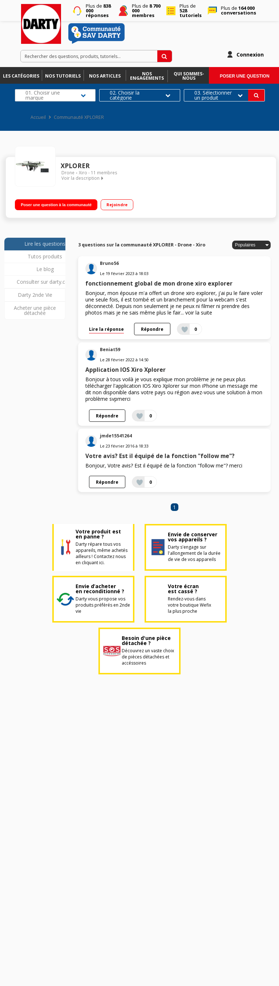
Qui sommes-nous (189, 76)
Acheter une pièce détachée (35, 310)
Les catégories (21, 76)
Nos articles (105, 76)
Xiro (83, 172)
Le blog (45, 269)
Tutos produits (45, 256)
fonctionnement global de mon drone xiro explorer (158, 283)
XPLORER (75, 166)
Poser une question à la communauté (56, 205)
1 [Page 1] (174, 507)
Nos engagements (147, 76)
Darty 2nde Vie (35, 294)
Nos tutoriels (63, 76)
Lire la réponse (106, 329)
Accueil (38, 117)
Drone (67, 172)
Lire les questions (44, 243)
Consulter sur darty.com (45, 281)
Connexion (250, 54)
